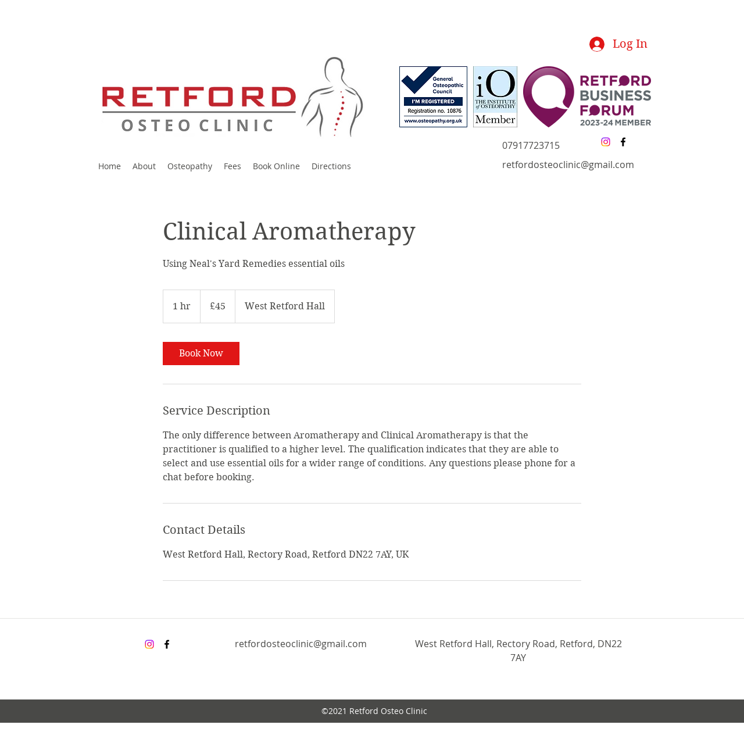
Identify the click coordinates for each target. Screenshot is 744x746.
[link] (201, 353)
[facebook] (623, 142)
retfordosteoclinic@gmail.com (568, 164)
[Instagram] (605, 142)
